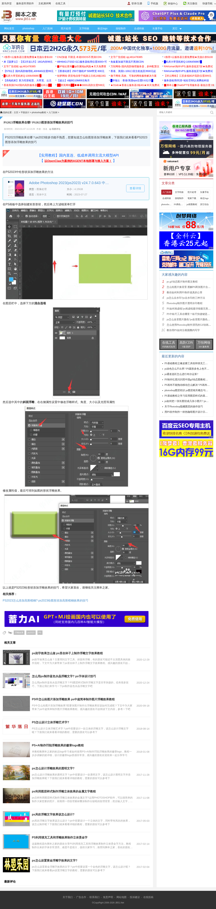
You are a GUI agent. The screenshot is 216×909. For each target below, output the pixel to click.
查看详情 (135, 188)
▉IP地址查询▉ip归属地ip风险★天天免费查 (81, 66)
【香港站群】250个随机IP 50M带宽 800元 (80, 71)
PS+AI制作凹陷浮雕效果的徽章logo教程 (58, 745)
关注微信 (192, 3)
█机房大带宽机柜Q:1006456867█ (183, 61)
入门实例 (47, 28)
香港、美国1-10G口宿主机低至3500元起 (133, 71)
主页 (16, 112)
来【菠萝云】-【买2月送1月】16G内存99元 (28, 61)
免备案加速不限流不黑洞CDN (127, 61)
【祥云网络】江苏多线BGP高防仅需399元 (187, 75)
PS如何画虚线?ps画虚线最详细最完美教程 (190, 308)
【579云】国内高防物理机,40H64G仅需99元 (28, 71)
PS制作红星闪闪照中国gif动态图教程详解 (187, 379)
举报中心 (173, 3)
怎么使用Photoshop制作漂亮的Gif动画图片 (190, 325)
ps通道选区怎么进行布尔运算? (181, 374)
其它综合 (204, 204)
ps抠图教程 (192, 204)
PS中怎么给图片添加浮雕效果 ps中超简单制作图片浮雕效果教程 (73, 699)
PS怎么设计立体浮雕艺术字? (50, 722)
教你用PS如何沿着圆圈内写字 (183, 330)
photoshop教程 (39, 112)
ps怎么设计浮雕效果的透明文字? (53, 768)
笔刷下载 (192, 198)
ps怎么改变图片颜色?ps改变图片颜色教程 (190, 319)
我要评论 (54, 129)
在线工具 (60, 3)
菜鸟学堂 (7, 3)
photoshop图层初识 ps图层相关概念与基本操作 (190, 390)
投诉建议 (135, 897)
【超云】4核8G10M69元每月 (73, 80)
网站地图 (121, 897)
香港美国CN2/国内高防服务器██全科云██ (28, 85)
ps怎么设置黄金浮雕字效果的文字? (54, 860)
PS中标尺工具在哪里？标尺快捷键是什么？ (191, 314)
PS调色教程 (179, 204)
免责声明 (108, 897)
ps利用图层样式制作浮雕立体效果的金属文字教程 (64, 791)
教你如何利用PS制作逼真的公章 (184, 292)
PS (40, 632)
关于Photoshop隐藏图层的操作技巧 (184, 406)
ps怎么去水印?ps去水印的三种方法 (186, 298)
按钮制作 (121, 28)
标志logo (102, 28)
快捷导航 (209, 3)
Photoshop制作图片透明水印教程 (184, 303)
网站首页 (9, 28)
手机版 (154, 3)
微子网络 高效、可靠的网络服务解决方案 (134, 75)
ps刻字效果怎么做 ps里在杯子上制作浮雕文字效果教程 (67, 653)
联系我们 (94, 897)
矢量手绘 (157, 28)
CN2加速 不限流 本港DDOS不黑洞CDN (79, 57)
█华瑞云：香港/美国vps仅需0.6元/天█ (132, 80)
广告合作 (81, 897)
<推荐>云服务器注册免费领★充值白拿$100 (28, 57)
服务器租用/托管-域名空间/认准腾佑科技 (186, 80)
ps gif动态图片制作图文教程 (182, 281)
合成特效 (139, 28)
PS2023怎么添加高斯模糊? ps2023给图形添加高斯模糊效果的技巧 (45, 600)
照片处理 (66, 28)
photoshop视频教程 (166, 204)
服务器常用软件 (25, 3)
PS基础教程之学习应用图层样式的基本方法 (189, 395)
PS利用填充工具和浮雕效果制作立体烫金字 (59, 837)
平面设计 (25, 112)
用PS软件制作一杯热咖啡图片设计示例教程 (189, 412)
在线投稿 (148, 897)
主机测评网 (44, 3)
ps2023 (30, 632)
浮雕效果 (19, 632)
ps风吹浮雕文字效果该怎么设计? (53, 814)
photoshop (28, 28)
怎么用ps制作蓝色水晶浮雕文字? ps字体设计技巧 (64, 676)
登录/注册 (136, 3)
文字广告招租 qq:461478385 (126, 57)
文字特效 (84, 28)
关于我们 (68, 897)
